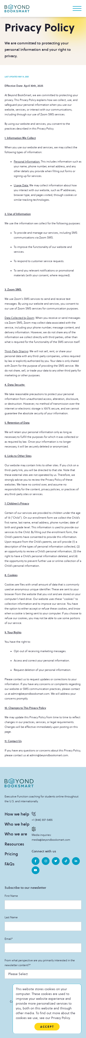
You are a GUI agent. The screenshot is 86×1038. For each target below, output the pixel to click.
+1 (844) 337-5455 (42, 816)
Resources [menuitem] (14, 844)
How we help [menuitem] (17, 814)
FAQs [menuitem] (9, 864)
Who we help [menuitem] (17, 824)
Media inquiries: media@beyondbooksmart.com (51, 834)
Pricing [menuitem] (11, 854)
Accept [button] (47, 1027)
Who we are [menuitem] (16, 834)
